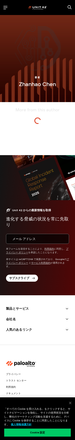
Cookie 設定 (37, 432)
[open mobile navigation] (5, 7)
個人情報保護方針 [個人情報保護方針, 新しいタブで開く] (21, 424)
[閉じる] (70, 403)
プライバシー (13, 374)
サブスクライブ (22, 278)
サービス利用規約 (40, 262)
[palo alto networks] (38, 7)
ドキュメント (13, 393)
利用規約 (49, 248)
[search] (69, 7)
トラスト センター (16, 380)
